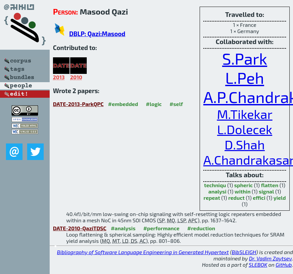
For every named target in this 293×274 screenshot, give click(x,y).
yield (279, 197)
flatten (269, 185)
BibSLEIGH (244, 252)
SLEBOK (258, 264)
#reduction (201, 228)
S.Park (244, 58)
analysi (217, 191)
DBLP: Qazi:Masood (97, 33)
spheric (243, 185)
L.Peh (244, 77)
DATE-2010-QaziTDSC (79, 228)
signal (266, 191)
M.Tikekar (244, 114)
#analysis (123, 228)
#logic (154, 104)
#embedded (123, 104)
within (243, 191)
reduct (236, 197)
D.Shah (244, 144)
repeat (212, 197)
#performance (161, 228)
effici (259, 197)
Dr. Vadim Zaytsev (270, 258)
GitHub (284, 264)
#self (176, 104)
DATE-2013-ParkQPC (78, 104)
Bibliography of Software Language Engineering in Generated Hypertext (143, 252)
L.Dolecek (244, 129)
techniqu (215, 185)
